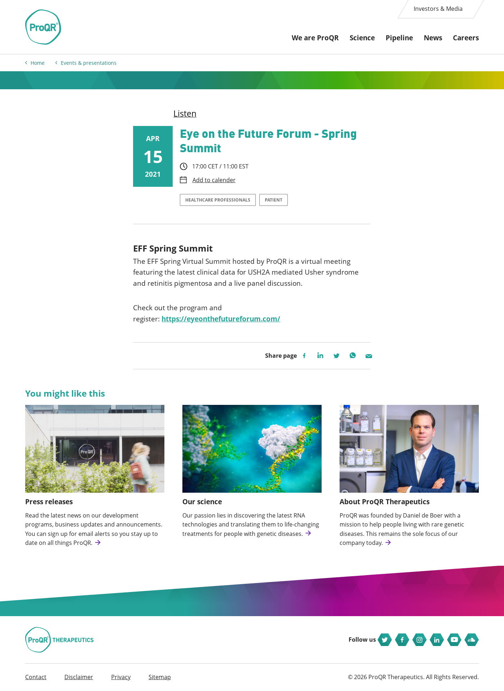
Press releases (49, 501)
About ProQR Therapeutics (385, 501)
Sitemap (160, 677)
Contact (35, 677)
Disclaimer (78, 677)
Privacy (121, 677)
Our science (202, 501)
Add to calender (214, 180)
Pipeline (399, 37)
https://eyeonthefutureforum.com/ (221, 319)
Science (362, 37)
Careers (466, 37)
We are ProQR (315, 37)
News (433, 37)
